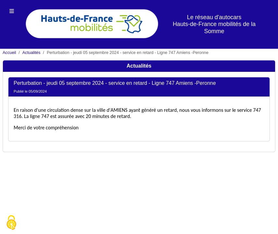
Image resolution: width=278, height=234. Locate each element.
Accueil (9, 52)
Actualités (31, 52)
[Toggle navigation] (11, 11)
